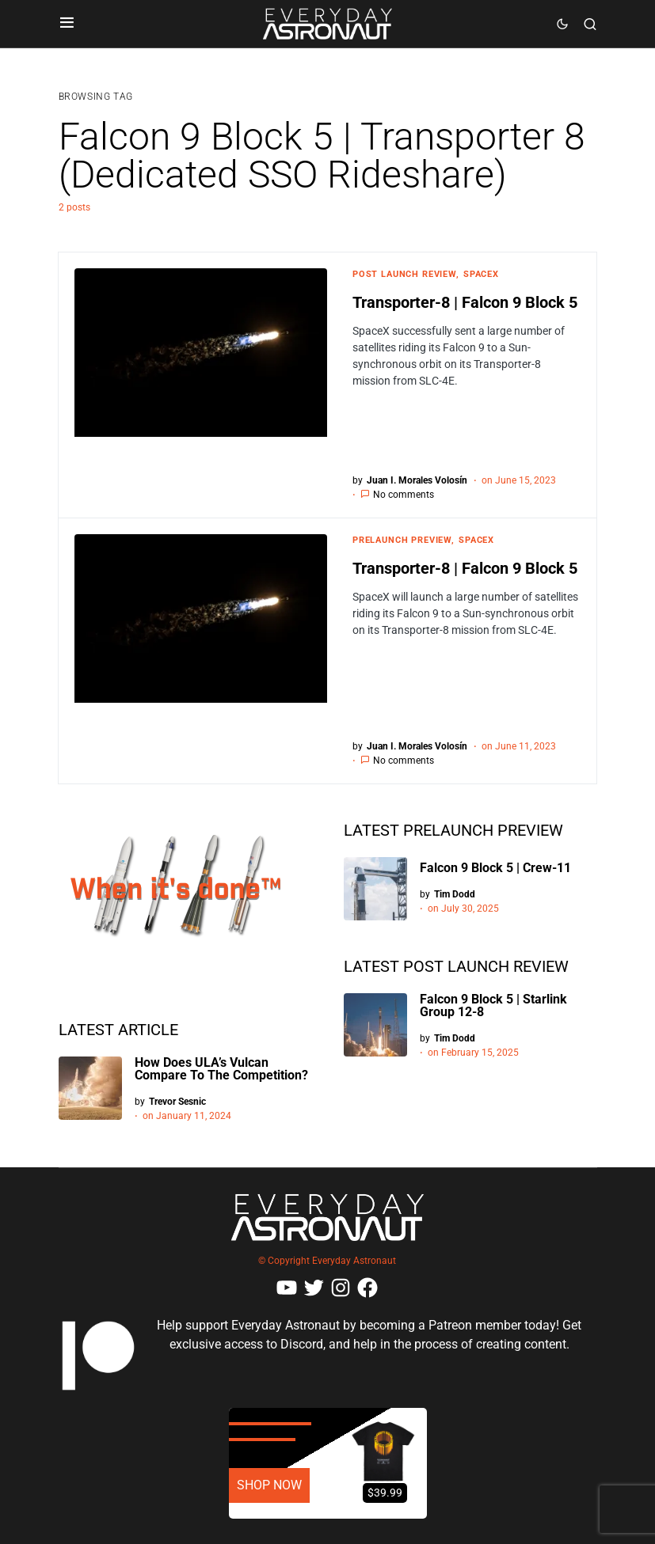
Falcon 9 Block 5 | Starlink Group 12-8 (493, 1005)
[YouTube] (287, 1287)
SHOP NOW (269, 1485)
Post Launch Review (404, 274)
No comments (403, 494)
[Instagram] (340, 1287)
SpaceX (481, 274)
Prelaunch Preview (401, 540)
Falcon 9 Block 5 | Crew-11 (495, 867)
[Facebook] (367, 1287)
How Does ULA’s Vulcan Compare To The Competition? (221, 1069)
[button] (67, 23)
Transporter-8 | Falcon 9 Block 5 (464, 302)
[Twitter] (314, 1287)
